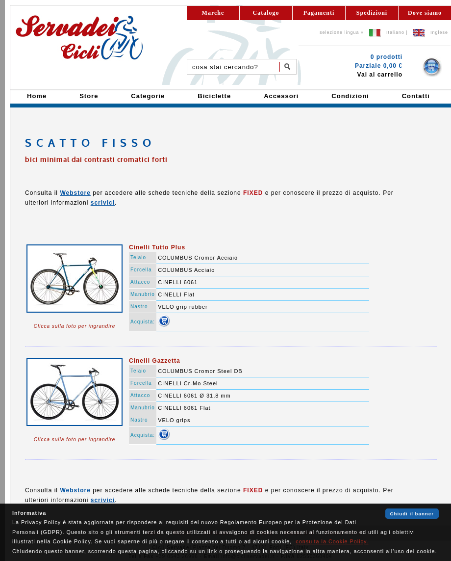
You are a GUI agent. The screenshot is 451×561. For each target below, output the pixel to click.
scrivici (103, 202)
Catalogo (266, 12)
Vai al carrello (379, 74)
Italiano (395, 32)
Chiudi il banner (412, 513)
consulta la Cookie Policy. (332, 541)
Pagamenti (319, 12)
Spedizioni (371, 12)
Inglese (439, 32)
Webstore (75, 192)
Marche (213, 12)
